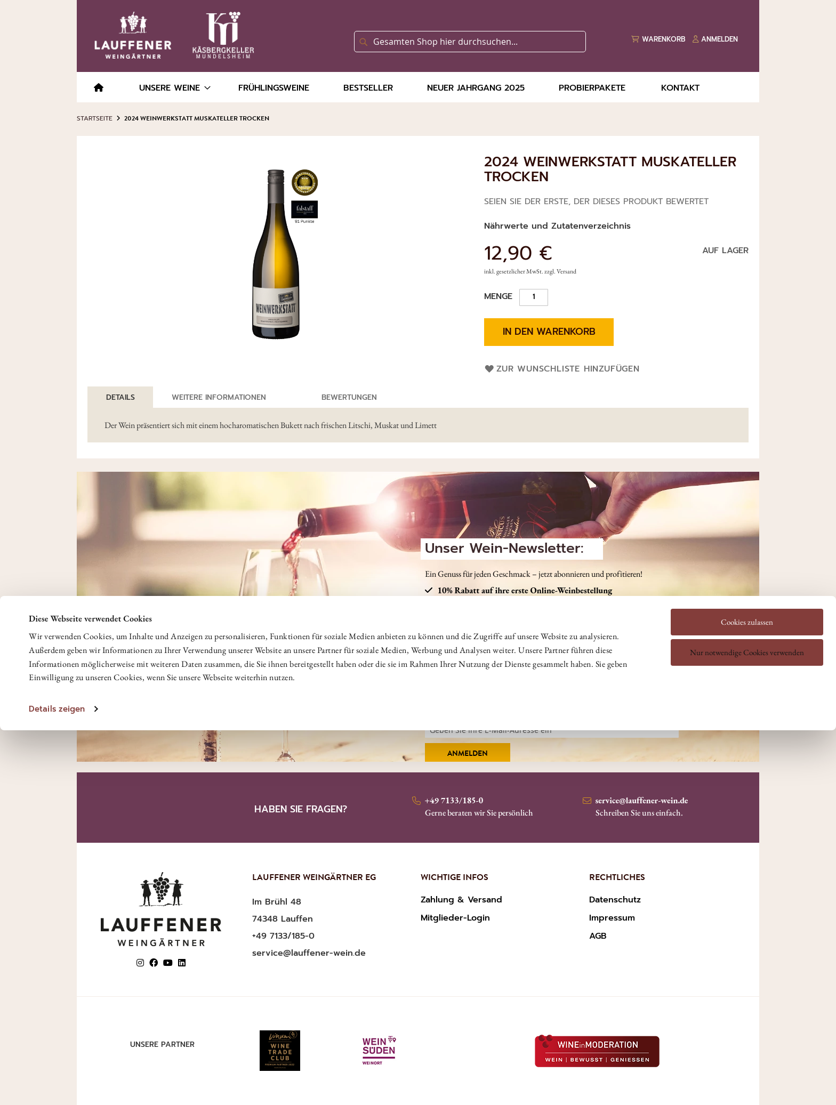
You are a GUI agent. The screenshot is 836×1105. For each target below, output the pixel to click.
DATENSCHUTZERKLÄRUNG (571, 693)
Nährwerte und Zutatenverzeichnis (557, 226)
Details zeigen (57, 642)
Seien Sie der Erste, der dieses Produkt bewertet (596, 201)
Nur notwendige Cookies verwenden (747, 585)
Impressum (612, 918)
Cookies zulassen (747, 555)
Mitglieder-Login (455, 918)
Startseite (94, 118)
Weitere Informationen (219, 397)
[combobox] (470, 41)
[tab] (120, 397)
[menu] (418, 87)
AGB (598, 936)
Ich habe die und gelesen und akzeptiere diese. (546, 699)
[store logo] (172, 35)
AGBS (486, 693)
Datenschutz (615, 899)
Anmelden (467, 754)
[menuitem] (98, 88)
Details (120, 397)
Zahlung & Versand (461, 899)
